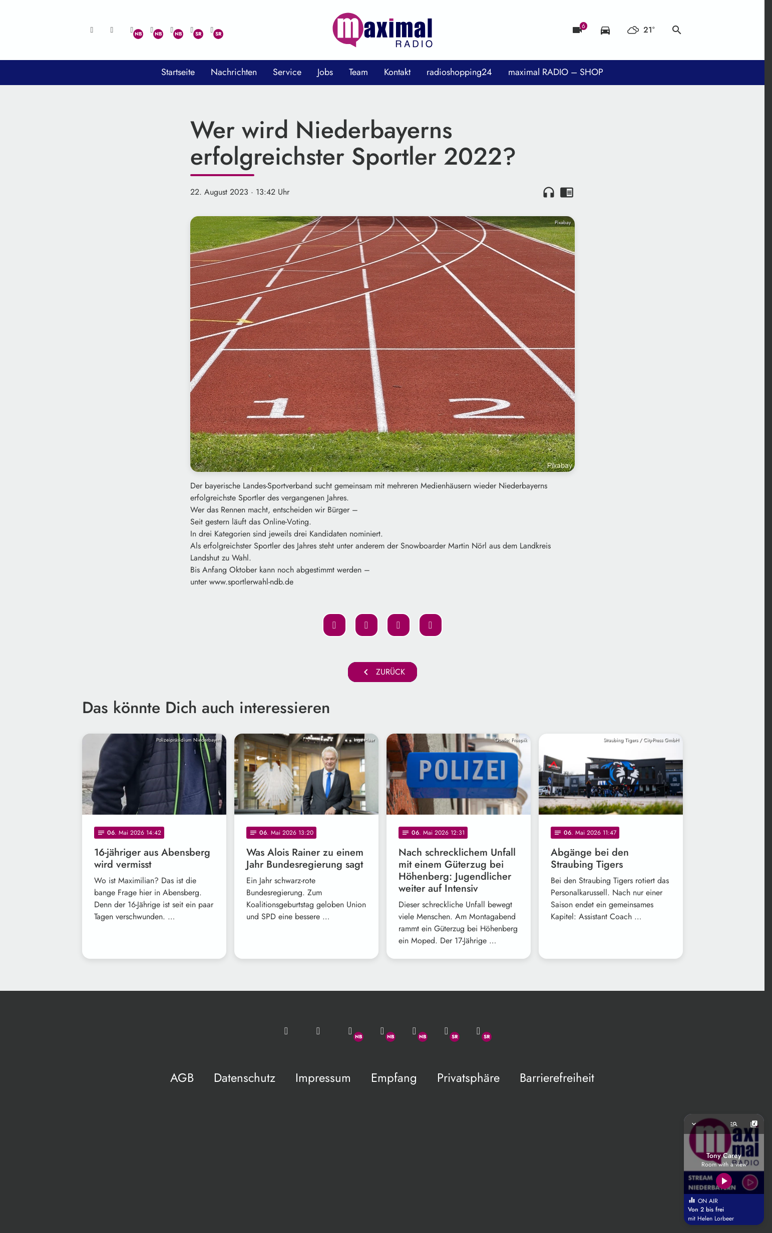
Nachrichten (234, 72)
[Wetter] (641, 30)
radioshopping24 (459, 72)
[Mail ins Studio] (92, 30)
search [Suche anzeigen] (677, 30)
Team (358, 72)
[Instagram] (172, 30)
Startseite (178, 72)
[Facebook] (152, 30)
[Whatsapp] (132, 30)
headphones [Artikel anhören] (549, 192)
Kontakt (397, 72)
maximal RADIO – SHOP (555, 72)
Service (287, 72)
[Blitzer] (577, 30)
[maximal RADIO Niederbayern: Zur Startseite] (382, 30)
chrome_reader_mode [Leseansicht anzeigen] (567, 192)
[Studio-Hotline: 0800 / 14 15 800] (112, 30)
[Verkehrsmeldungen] (605, 30)
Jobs (325, 72)
